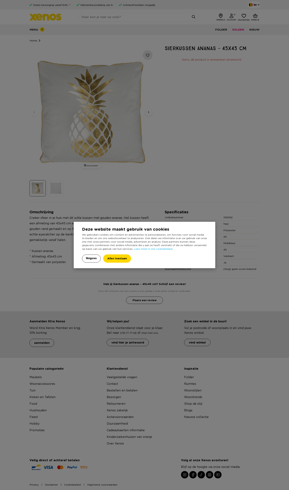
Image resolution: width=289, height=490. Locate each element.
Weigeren (91, 258)
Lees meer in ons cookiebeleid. (153, 248)
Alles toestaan (117, 258)
